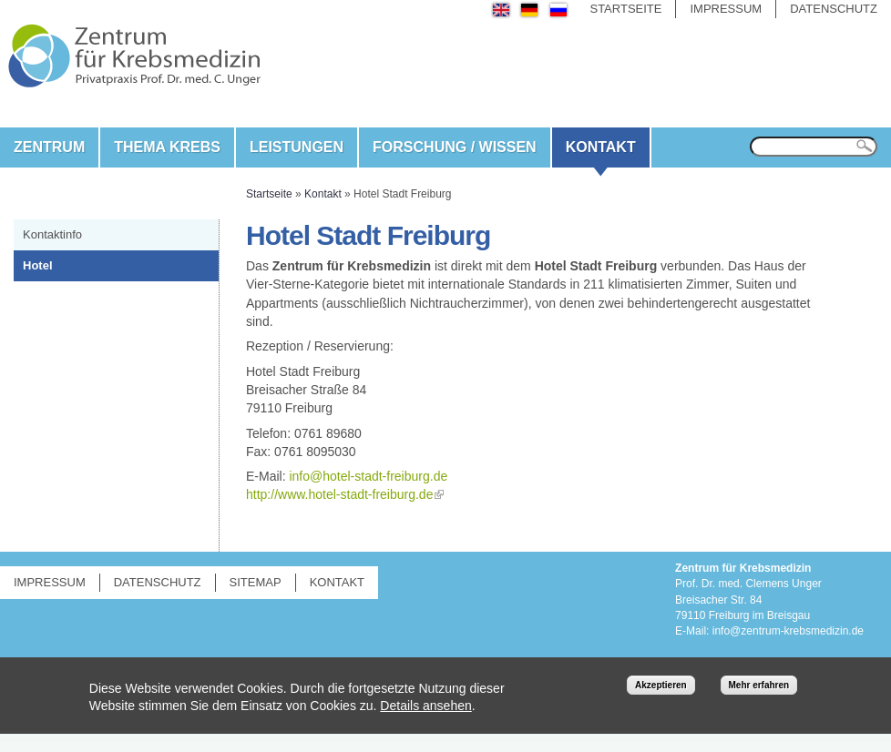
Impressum (726, 8)
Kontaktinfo (52, 234)
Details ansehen (425, 705)
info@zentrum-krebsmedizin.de (788, 631)
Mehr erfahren (759, 685)
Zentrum (49, 147)
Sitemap (256, 582)
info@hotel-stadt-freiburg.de (368, 476)
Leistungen (296, 147)
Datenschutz (833, 8)
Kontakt (601, 147)
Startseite (625, 8)
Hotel (38, 265)
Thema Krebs (167, 147)
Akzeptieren (661, 685)
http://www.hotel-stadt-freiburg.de (339, 494)
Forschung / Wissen (455, 147)
